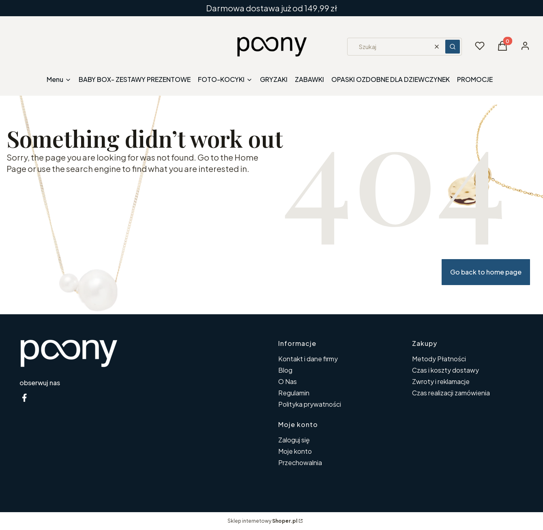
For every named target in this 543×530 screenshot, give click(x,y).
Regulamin (293, 392)
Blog (285, 370)
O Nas (287, 381)
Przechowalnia (300, 462)
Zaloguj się (294, 440)
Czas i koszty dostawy (445, 370)
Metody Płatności (439, 358)
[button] (452, 47)
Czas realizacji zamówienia (451, 392)
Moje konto (295, 451)
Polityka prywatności (309, 404)
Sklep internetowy (262, 521)
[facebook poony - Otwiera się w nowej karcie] (24, 398)
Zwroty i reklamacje (441, 381)
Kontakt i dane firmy (308, 358)
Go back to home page (486, 272)
